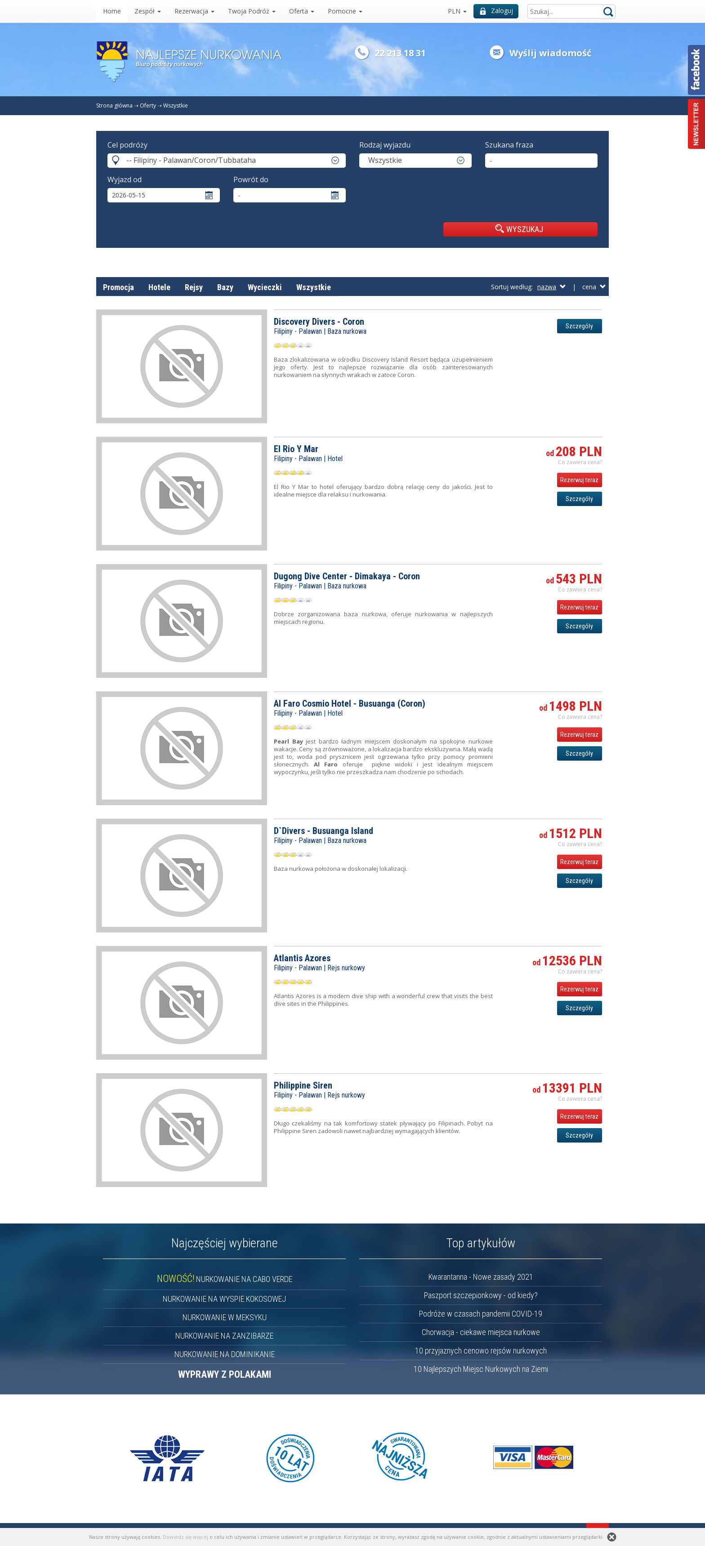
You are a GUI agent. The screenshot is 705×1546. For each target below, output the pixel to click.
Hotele (159, 287)
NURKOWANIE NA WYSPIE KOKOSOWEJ (224, 1299)
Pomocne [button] (345, 11)
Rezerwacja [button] (194, 11)
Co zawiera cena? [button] (580, 462)
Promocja (118, 287)
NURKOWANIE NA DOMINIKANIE (224, 1354)
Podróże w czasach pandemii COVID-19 (480, 1313)
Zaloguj (496, 10)
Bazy (225, 287)
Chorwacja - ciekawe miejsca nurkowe (481, 1332)
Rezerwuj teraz (579, 480)
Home (112, 11)
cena (594, 286)
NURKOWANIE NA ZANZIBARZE (224, 1335)
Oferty (148, 105)
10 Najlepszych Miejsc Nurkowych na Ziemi (481, 1369)
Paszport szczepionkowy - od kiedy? (481, 1295)
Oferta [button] (301, 11)
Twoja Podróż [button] (252, 11)
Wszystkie (175, 105)
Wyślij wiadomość (550, 53)
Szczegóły (579, 326)
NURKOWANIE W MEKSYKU (225, 1317)
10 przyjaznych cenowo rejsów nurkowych (481, 1350)
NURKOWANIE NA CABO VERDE (224, 1279)
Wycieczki (265, 287)
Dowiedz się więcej (185, 1536)
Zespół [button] (147, 11)
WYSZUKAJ (519, 229)
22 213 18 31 (400, 53)
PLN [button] (457, 11)
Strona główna (114, 105)
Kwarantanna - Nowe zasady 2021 (480, 1277)
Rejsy (194, 287)
